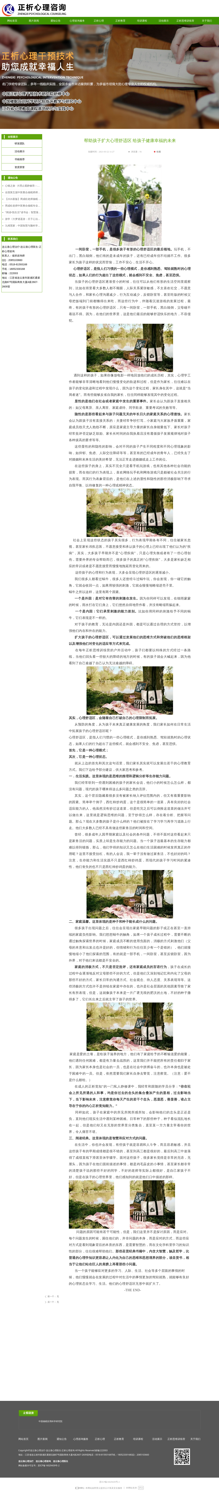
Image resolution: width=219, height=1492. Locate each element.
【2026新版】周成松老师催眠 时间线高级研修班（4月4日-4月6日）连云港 (23, 199)
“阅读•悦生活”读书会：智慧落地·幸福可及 (23, 212)
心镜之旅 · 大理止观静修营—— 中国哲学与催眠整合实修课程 (23, 185)
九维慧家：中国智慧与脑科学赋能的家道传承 (23, 225)
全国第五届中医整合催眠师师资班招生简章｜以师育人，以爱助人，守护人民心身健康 (23, 192)
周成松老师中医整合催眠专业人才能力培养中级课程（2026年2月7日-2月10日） (23, 205)
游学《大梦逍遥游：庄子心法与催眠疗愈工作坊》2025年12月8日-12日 (23, 219)
